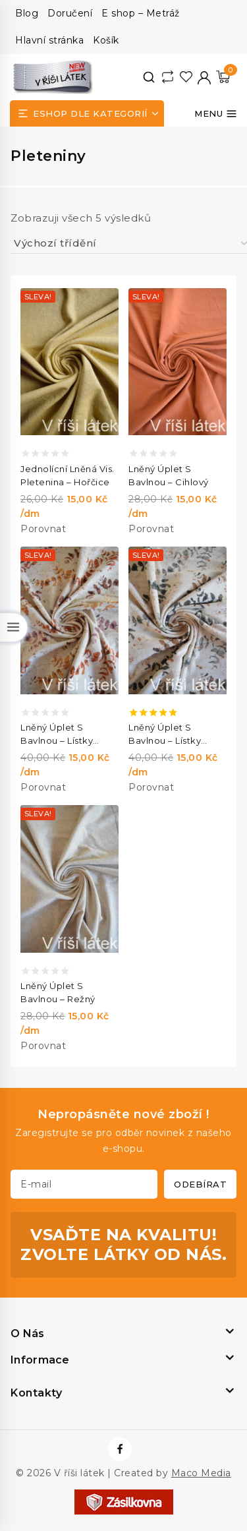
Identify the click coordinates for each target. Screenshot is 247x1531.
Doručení (69, 13)
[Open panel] (87, 113)
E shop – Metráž (140, 13)
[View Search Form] (148, 77)
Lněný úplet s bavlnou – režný (58, 992)
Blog (26, 13)
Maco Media (201, 1473)
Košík (106, 40)
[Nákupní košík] (223, 77)
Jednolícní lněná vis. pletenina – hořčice (67, 475)
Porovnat (43, 529)
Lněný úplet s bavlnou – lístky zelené (164, 734)
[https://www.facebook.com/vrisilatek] (120, 1449)
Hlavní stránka (49, 40)
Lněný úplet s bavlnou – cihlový (168, 475)
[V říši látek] (53, 77)
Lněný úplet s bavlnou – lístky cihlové (56, 734)
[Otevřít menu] (215, 113)
